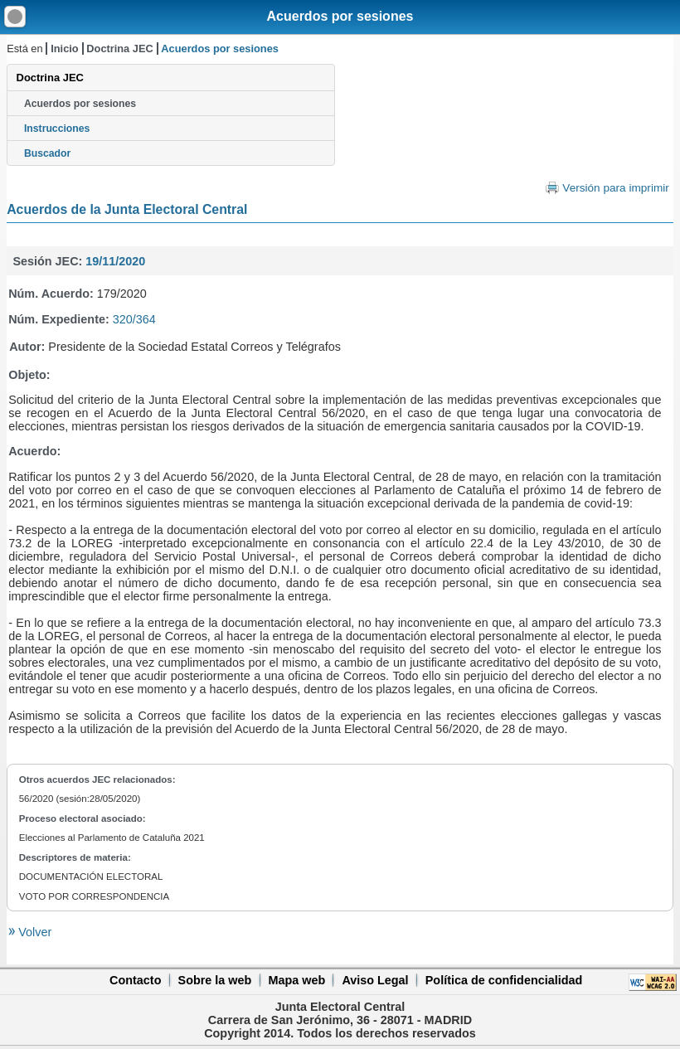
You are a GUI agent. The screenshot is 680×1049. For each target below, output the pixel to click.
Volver (33, 932)
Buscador (47, 153)
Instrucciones (57, 128)
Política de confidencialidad (504, 980)
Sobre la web (215, 980)
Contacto (135, 980)
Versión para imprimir (615, 188)
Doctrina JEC (119, 48)
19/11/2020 (115, 261)
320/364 (134, 319)
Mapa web (296, 980)
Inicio (64, 48)
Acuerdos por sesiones (340, 16)
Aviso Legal (375, 980)
